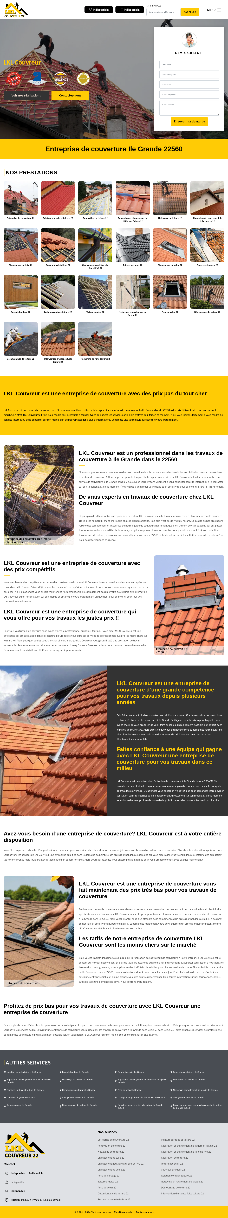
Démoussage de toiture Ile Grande (78, 1090)
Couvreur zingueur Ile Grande (21, 1097)
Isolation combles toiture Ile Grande (24, 1072)
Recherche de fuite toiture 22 (114, 1199)
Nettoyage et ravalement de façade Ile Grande (195, 1090)
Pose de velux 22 (107, 1187)
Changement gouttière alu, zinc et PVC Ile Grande (141, 1097)
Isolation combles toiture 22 (176, 1175)
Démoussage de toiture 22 (175, 1187)
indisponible (18, 1173)
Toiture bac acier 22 (172, 1163)
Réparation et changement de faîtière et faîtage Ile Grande (142, 1081)
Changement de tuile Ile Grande (188, 1097)
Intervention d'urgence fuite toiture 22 (182, 1193)
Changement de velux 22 (111, 1169)
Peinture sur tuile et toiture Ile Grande (25, 1090)
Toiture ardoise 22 (108, 1181)
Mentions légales (124, 1212)
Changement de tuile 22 (111, 1157)
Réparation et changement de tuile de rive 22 (186, 1151)
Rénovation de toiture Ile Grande (189, 1079)
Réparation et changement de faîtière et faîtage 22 (189, 1145)
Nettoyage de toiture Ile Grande (77, 1079)
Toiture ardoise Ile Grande (19, 1105)
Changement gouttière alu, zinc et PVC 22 (121, 1163)
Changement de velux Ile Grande (78, 1097)
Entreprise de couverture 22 (113, 1139)
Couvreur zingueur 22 (173, 1169)
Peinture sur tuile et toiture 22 (178, 1139)
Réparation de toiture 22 (174, 1157)
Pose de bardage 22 (109, 1175)
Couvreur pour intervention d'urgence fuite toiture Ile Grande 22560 (197, 1106)
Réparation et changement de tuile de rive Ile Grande (29, 1081)
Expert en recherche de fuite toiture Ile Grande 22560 (140, 1106)
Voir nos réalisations (26, 95)
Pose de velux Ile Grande (129, 1090)
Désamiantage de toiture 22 (113, 1193)
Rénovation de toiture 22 (111, 1145)
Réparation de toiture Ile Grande (188, 1072)
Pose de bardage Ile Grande (75, 1072)
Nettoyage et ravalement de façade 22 (182, 1181)
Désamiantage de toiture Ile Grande (79, 1105)
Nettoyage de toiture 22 (111, 1151)
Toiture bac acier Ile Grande (131, 1072)
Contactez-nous (70, 95)
